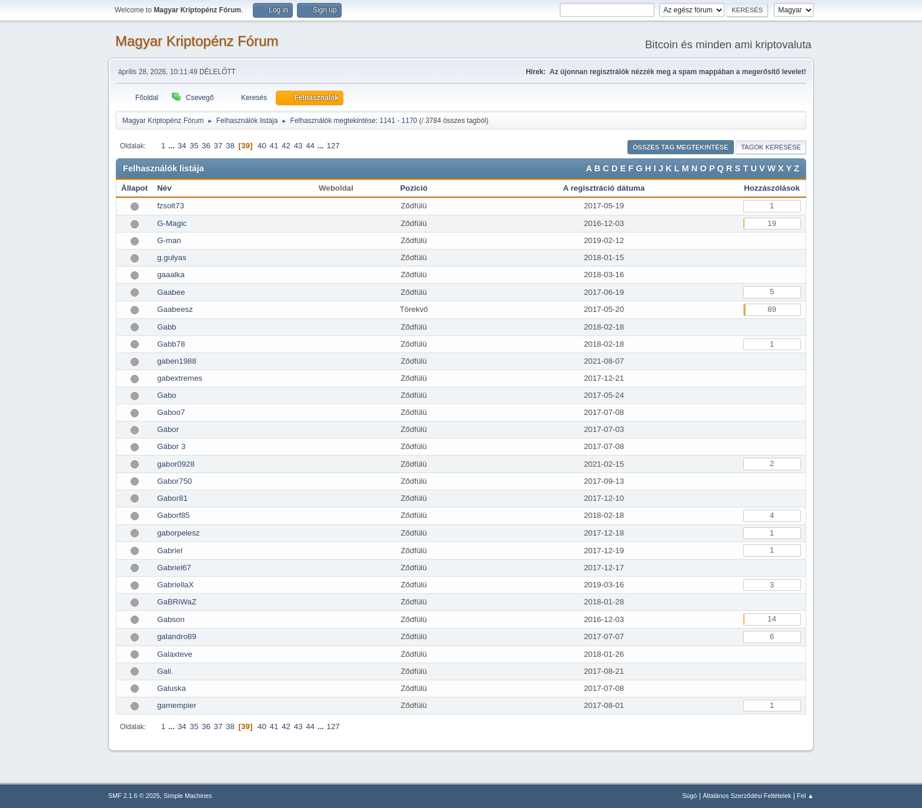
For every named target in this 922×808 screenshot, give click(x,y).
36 (206, 145)
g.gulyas (171, 257)
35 (193, 145)
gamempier (176, 705)
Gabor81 (172, 498)
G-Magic (171, 223)
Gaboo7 (171, 412)
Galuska (171, 688)
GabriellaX (175, 584)
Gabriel (169, 550)
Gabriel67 (174, 567)
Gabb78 (171, 344)
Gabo (166, 395)
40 (262, 145)
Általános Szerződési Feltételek (747, 795)
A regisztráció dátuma (604, 188)
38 (230, 145)
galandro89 (176, 636)
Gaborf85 (173, 515)
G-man (169, 240)
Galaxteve (174, 654)
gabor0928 (176, 464)
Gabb (166, 326)
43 (298, 145)
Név (164, 188)
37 (218, 145)
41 (274, 145)
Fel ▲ (805, 795)
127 (333, 145)
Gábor (168, 429)
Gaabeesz (175, 309)
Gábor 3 (171, 446)
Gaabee (171, 292)
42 (286, 145)
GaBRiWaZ (176, 601)
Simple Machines (187, 795)
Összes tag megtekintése (681, 147)
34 (182, 145)
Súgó (689, 795)
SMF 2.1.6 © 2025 (134, 795)
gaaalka (171, 274)
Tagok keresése (771, 147)
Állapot (134, 188)
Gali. (165, 671)
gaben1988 (176, 361)
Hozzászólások (772, 188)
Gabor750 (174, 481)
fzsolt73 (170, 205)
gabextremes (179, 378)
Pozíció (413, 188)
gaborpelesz (178, 532)
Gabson (171, 619)
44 (310, 145)
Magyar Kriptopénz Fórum (196, 41)
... (172, 145)
